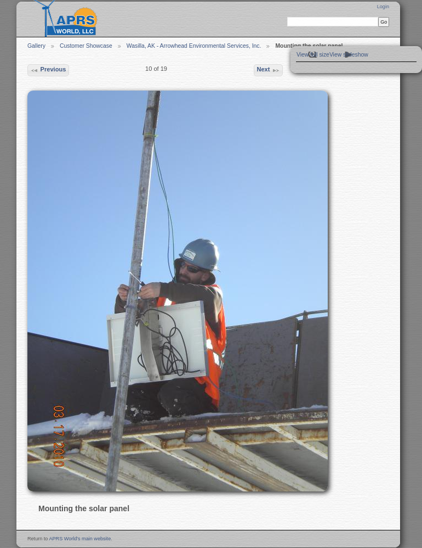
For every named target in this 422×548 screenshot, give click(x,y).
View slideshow (348, 55)
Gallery (36, 46)
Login (383, 6)
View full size (312, 55)
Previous (48, 70)
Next (268, 70)
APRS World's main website (80, 538)
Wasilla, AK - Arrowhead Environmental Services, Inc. (194, 46)
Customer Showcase (86, 46)
